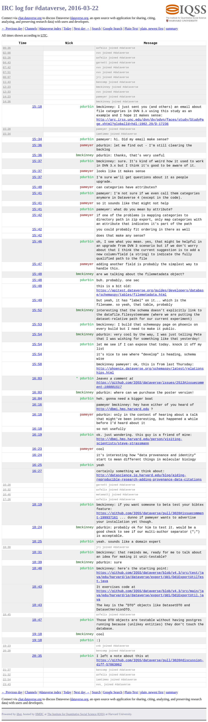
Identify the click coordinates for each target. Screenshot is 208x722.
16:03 (37, 378)
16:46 (7, 494)
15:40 (37, 187)
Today (67, 28)
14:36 (7, 101)
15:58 (37, 364)
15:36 (37, 145)
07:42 (7, 67)
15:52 (37, 310)
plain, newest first (152, 28)
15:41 (37, 193)
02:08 (7, 52)
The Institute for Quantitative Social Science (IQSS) (76, 714)
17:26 (7, 499)
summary (172, 28)
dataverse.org (79, 18)
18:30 (7, 547)
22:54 (7, 679)
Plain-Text (131, 28)
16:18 (37, 415)
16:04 (37, 399)
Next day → (82, 28)
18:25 (37, 541)
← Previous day (12, 28)
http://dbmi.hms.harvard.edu (122, 409)
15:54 (37, 334)
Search (96, 28)
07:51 (7, 72)
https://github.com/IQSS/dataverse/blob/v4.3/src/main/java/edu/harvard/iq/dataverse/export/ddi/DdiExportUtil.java (150, 595)
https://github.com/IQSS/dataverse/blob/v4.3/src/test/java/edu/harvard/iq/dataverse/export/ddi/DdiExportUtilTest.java (150, 577)
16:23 (37, 449)
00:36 (7, 48)
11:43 (7, 82)
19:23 (7, 645)
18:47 (37, 620)
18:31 (37, 552)
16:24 (37, 455)
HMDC (39, 714)
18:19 (37, 505)
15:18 (37, 107)
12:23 (7, 87)
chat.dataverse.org (30, 18)
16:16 (37, 405)
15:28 (7, 129)
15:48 (37, 274)
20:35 (37, 656)
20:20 (7, 650)
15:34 (7, 133)
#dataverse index (50, 28)
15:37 (37, 161)
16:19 (37, 435)
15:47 (37, 264)
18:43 (37, 587)
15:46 (37, 242)
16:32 (7, 489)
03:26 (7, 57)
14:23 (7, 96)
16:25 (37, 465)
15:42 (37, 215)
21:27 (7, 669)
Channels (31, 28)
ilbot (19, 714)
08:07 (7, 77)
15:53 (37, 324)
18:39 (37, 562)
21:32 (7, 674)
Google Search (112, 28)
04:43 (7, 62)
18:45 (7, 614)
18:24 (37, 527)
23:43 (7, 684)
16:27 (37, 471)
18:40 (37, 568)
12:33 (7, 91)
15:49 (37, 300)
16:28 (7, 484)
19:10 (37, 634)
